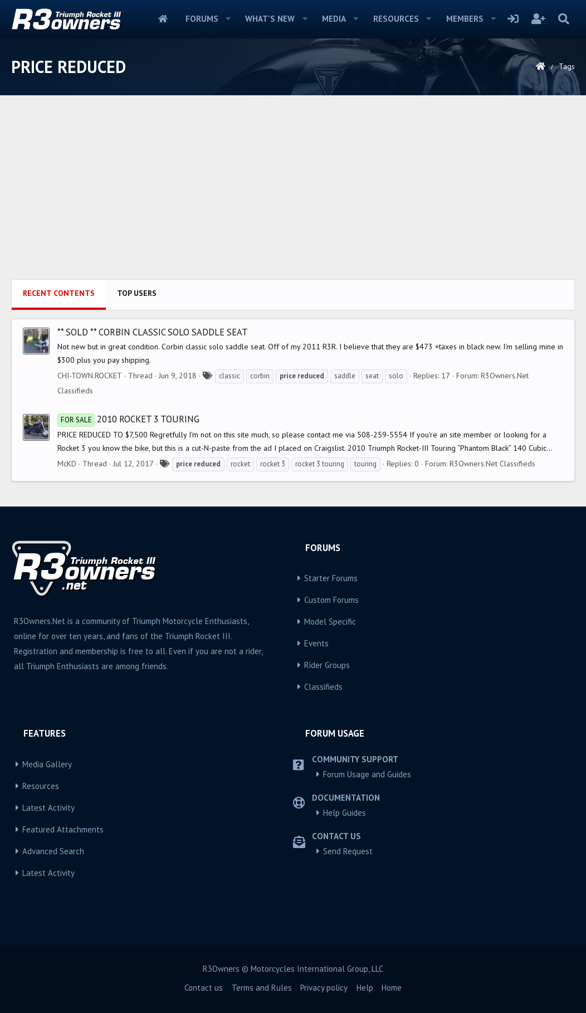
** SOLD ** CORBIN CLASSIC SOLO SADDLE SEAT (152, 332)
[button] (228, 19)
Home (163, 19)
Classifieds (323, 686)
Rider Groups (327, 665)
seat (372, 376)
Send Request (348, 851)
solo (396, 376)
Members (465, 18)
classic (229, 376)
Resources (396, 18)
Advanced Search (53, 851)
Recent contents (59, 293)
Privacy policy (324, 987)
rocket (240, 464)
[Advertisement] (293, 196)
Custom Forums (331, 600)
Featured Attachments (63, 829)
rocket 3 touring (319, 464)
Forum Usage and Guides (367, 774)
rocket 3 (272, 464)
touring (365, 464)
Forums (201, 18)
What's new (270, 18)
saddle (344, 376)
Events (316, 643)
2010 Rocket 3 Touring (128, 419)
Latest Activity (48, 807)
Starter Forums (331, 578)
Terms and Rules (262, 987)
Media (334, 18)
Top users (137, 293)
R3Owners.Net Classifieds (492, 464)
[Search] (563, 19)
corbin (260, 376)
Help (365, 987)
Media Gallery (47, 764)
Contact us (203, 987)
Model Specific (330, 621)
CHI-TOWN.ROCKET (89, 376)
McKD (66, 464)
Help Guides (344, 812)
